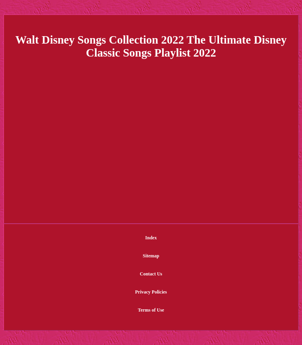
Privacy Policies (151, 292)
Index (151, 237)
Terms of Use (151, 310)
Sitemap (151, 256)
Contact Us (151, 274)
